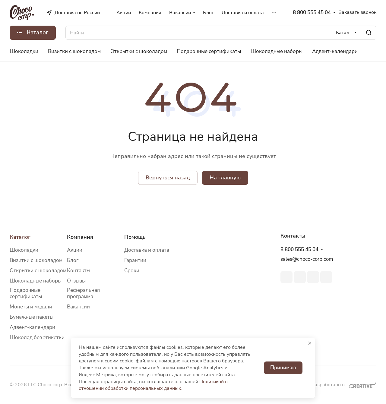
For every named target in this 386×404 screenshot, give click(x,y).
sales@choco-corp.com (306, 259)
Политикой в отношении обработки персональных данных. (153, 385)
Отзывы (76, 280)
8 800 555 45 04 (312, 13)
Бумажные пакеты (31, 317)
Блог (72, 260)
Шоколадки (24, 250)
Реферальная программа (83, 293)
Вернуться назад (168, 177)
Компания (80, 237)
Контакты (78, 270)
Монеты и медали (31, 306)
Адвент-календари (32, 327)
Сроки (131, 270)
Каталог (20, 237)
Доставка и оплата (146, 250)
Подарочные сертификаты (26, 293)
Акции (74, 250)
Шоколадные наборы (36, 280)
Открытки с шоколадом (38, 270)
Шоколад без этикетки (37, 337)
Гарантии (135, 260)
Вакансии (78, 306)
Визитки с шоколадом (36, 260)
